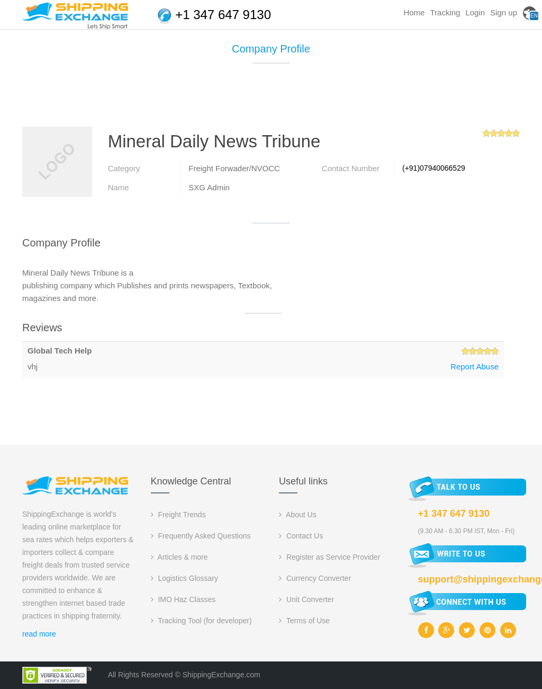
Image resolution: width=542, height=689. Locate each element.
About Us (298, 514)
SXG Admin (209, 187)
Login (475, 12)
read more (39, 634)
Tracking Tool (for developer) (201, 620)
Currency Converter (315, 578)
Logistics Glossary (184, 578)
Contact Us (301, 536)
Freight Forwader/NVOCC (234, 168)
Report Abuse (474, 366)
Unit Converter (306, 599)
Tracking (445, 12)
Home (413, 12)
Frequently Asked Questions (201, 536)
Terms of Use (304, 620)
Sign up (503, 12)
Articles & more (179, 557)
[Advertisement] (271, 99)
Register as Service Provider (329, 557)
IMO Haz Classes (183, 599)
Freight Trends (178, 514)
